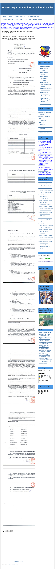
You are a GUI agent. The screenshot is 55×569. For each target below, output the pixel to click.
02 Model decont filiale (44, 116)
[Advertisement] (15, 548)
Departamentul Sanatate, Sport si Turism (45, 99)
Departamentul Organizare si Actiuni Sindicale (45, 94)
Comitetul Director (45, 66)
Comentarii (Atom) (13, 564)
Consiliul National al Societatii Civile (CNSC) (14, 19)
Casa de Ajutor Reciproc (36, 19)
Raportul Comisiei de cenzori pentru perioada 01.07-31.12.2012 (45, 219)
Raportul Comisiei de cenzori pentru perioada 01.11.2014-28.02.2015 (45, 183)
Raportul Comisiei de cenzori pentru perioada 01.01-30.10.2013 (45, 214)
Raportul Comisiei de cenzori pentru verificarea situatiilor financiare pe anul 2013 (45, 208)
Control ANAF (41, 248)
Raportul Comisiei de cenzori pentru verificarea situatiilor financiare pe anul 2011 (45, 237)
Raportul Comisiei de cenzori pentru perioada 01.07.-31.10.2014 (45, 196)
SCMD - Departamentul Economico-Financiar (27, 7)
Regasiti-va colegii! (20, 16)
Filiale (10, 16)
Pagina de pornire (18, 561)
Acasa (4, 16)
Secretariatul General (45, 104)
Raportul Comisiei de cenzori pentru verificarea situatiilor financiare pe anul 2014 (45, 190)
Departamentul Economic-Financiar (44, 78)
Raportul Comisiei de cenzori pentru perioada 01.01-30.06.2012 (45, 231)
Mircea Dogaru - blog (34, 16)
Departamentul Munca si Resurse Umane (45, 84)
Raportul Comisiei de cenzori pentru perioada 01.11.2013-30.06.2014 (45, 202)
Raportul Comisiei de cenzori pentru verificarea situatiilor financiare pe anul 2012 (45, 225)
